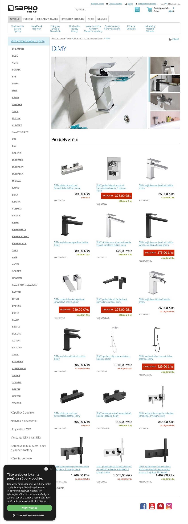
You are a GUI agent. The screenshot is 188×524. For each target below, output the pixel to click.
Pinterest (160, 506)
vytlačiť (175, 39)
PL (179, 4)
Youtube (152, 506)
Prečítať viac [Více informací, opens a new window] (41, 501)
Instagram (169, 506)
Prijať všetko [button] (30, 507)
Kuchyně (28, 19)
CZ (162, 4)
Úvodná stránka (115, 4)
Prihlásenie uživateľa (147, 4)
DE (170, 4)
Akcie (91, 19)
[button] (29, 515)
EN (174, 4)
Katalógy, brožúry (73, 19)
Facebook (143, 506)
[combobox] (46, 469)
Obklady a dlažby (47, 19)
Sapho (130, 4)
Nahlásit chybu (97, 4)
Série (69, 38)
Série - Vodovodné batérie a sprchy (88, 38)
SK (166, 4)
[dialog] (29, 493)
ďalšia (60, 488)
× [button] (51, 469)
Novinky (102, 19)
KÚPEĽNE (14, 19)
